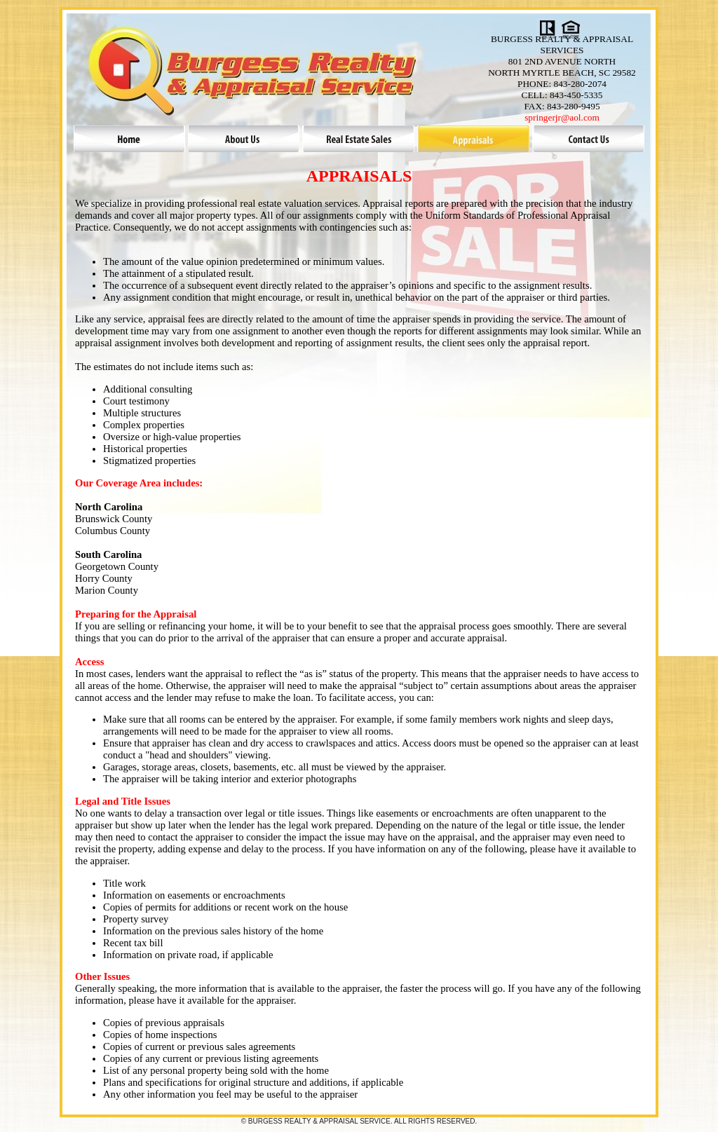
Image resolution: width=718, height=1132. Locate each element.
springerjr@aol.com (562, 117)
